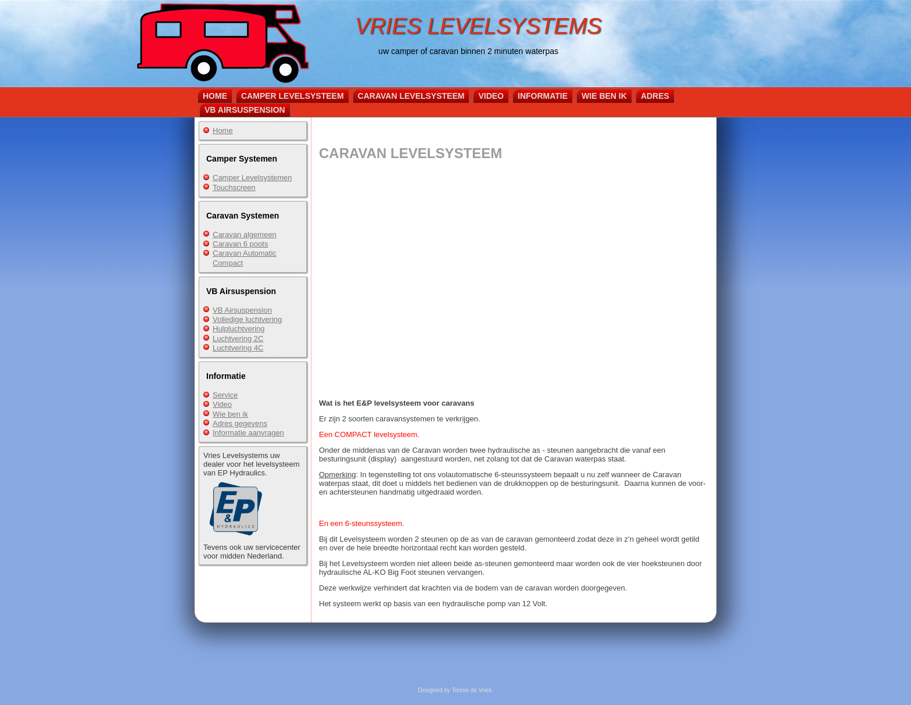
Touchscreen (234, 187)
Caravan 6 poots (240, 243)
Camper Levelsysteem (292, 96)
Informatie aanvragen (248, 432)
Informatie (543, 96)
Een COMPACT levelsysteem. (369, 434)
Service (225, 395)
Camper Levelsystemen (252, 177)
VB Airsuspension (245, 109)
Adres (655, 96)
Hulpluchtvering (239, 328)
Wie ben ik (604, 96)
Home (215, 96)
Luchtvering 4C (238, 347)
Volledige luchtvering (247, 319)
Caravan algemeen (245, 234)
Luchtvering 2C (238, 338)
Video (491, 96)
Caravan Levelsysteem (411, 96)
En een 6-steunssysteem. (361, 523)
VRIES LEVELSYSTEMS (478, 26)
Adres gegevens (240, 423)
